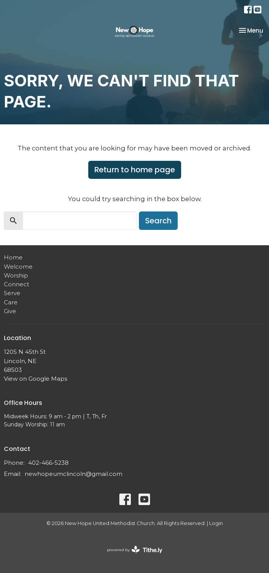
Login (216, 523)
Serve (12, 293)
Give (10, 311)
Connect (16, 284)
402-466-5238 (48, 462)
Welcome (18, 266)
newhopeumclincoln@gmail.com (73, 473)
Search (158, 220)
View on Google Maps (35, 378)
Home (13, 257)
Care (11, 302)
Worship (16, 275)
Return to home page (134, 169)
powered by (134, 549)
